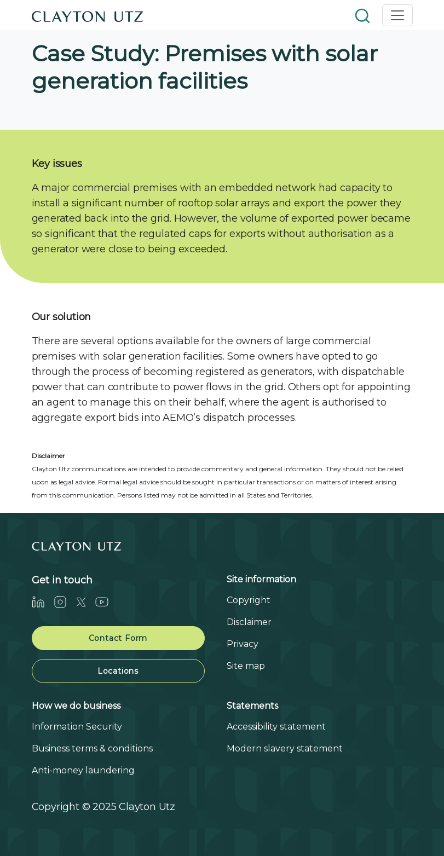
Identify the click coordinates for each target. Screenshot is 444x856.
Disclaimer (249, 622)
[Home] (87, 15)
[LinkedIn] (43, 602)
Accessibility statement (276, 726)
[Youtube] (106, 602)
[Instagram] (65, 602)
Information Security (77, 726)
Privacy (242, 644)
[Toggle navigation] (397, 15)
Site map (246, 666)
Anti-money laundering (83, 770)
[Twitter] (85, 602)
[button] (363, 15)
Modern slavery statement (285, 748)
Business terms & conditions (92, 748)
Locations (118, 671)
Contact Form (118, 638)
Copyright (248, 600)
